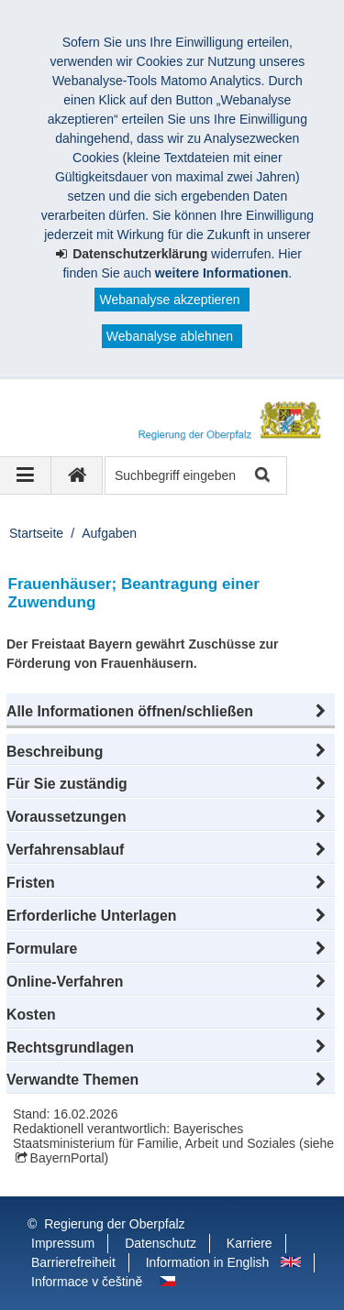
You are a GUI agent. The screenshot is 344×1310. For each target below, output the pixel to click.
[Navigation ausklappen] (25, 475)
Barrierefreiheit (73, 1262)
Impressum (62, 1243)
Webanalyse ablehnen (169, 336)
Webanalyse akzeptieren (169, 299)
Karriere (249, 1243)
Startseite (36, 533)
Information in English (208, 1262)
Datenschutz (160, 1243)
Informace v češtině (86, 1281)
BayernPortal (67, 1158)
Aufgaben (109, 533)
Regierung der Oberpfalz (114, 1224)
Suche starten (261, 476)
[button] (170, 711)
